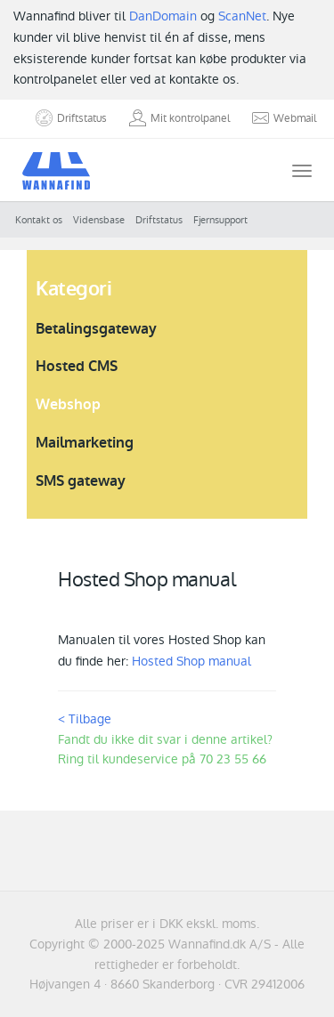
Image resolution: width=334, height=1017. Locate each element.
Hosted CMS (77, 366)
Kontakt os (38, 220)
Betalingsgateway (96, 328)
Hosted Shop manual (191, 661)
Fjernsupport (220, 220)
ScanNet (242, 16)
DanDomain (163, 16)
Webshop (68, 404)
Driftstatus (159, 220)
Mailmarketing (85, 442)
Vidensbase (99, 220)
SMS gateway (81, 481)
